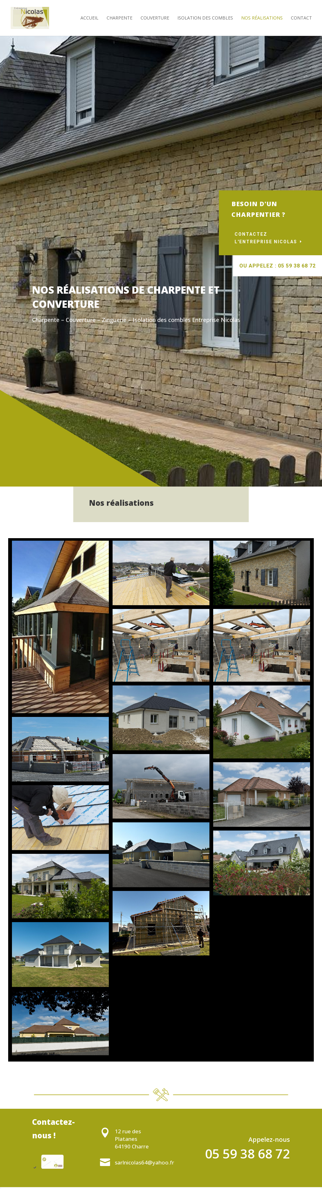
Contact (301, 18)
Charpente (119, 18)
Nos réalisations (262, 18)
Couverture (155, 18)
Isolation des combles (205, 18)
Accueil (89, 18)
